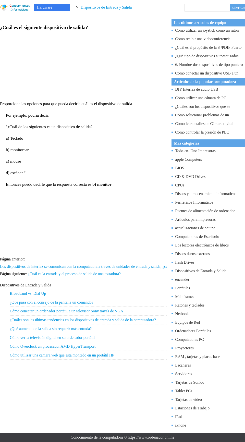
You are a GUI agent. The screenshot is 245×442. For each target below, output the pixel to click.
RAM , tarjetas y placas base (197, 357)
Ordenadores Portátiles (193, 331)
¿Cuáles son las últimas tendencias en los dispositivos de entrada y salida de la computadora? (83, 320)
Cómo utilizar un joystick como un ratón (207, 30)
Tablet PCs (183, 391)
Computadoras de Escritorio (197, 236)
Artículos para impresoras (195, 219)
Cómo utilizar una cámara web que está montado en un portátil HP (62, 355)
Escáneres (183, 365)
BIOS (179, 168)
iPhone (180, 425)
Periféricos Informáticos (194, 202)
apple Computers (188, 159)
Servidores (183, 374)
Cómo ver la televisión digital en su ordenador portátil (52, 337)
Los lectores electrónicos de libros (202, 245)
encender (182, 279)
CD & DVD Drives (190, 176)
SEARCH (238, 8)
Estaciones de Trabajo (192, 408)
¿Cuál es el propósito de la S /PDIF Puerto (208, 47)
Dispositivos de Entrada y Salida (106, 7)
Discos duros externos (192, 254)
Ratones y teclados (190, 305)
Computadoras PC (189, 339)
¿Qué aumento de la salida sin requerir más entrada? (51, 329)
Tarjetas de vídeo (188, 399)
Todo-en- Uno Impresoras (195, 151)
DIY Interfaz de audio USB (196, 89)
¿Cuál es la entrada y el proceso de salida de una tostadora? (75, 274)
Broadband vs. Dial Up (28, 293)
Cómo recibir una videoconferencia (203, 39)
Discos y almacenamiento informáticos (205, 194)
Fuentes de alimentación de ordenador (205, 211)
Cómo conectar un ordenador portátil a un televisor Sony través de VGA (66, 311)
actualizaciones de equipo (195, 228)
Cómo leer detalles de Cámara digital (204, 124)
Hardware (44, 7)
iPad (178, 417)
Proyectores (184, 348)
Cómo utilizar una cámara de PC (200, 98)
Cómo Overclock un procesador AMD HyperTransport (53, 346)
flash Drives (184, 262)
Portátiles (182, 288)
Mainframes (184, 297)
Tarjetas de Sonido (189, 382)
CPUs (179, 185)
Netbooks (182, 314)
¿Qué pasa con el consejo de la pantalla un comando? (51, 302)
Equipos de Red (187, 322)
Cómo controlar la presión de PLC (202, 132)
